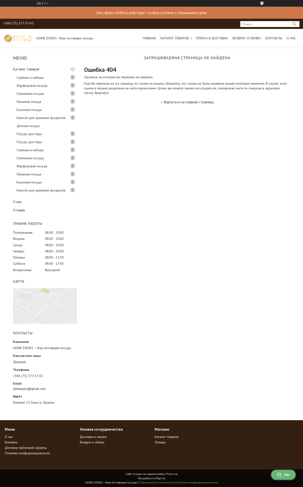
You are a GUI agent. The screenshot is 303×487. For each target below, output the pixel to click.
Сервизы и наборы (30, 77)
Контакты (273, 38)
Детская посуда (28, 126)
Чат (283, 475)
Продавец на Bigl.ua (151, 478)
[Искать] (294, 24)
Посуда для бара (29, 134)
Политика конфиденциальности (27, 453)
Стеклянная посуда (30, 93)
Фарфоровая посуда (32, 85)
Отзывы (19, 210)
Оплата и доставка (212, 38)
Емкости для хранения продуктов (41, 118)
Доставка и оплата (93, 437)
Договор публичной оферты (26, 448)
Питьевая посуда (29, 102)
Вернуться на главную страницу (189, 102)
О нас (291, 38)
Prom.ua (172, 474)
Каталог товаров (174, 38)
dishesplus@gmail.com (29, 389)
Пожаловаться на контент (156, 482)
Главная (149, 38)
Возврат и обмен (247, 38)
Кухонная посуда (29, 110)
